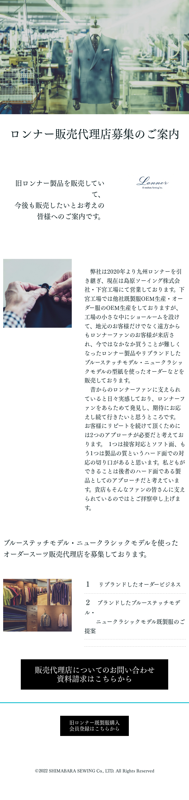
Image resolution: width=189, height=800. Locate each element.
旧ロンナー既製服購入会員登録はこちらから (94, 725)
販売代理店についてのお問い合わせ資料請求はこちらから (95, 674)
